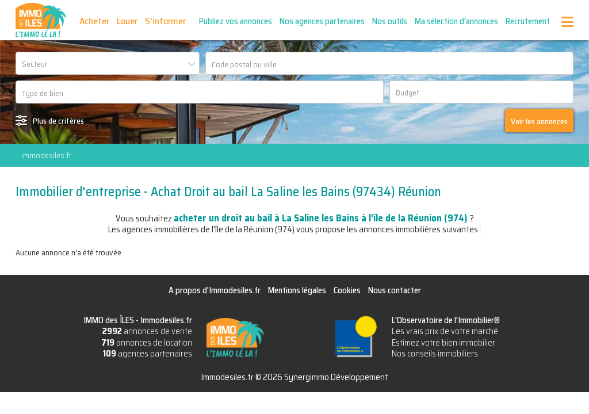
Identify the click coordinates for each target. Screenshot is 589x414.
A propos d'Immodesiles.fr (215, 290)
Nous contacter (394, 290)
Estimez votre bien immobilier (443, 343)
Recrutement (528, 21)
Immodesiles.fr (46, 155)
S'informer (165, 21)
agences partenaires (147, 354)
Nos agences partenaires (322, 21)
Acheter (94, 21)
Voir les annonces (539, 121)
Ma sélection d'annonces (456, 21)
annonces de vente (147, 331)
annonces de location (146, 343)
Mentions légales (297, 290)
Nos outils (389, 21)
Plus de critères (58, 120)
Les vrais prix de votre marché (445, 331)
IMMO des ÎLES (41, 20)
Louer (127, 21)
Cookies (347, 290)
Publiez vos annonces (235, 21)
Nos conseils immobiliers (435, 354)
